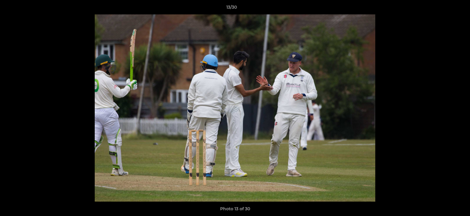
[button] (444, 8)
